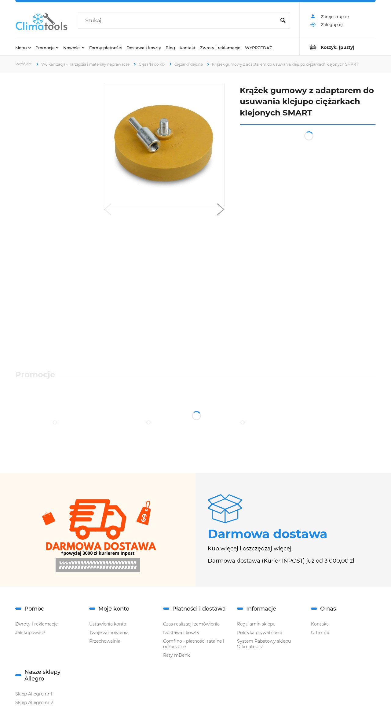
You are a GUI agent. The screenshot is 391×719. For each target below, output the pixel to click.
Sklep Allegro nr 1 (33, 694)
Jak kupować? (30, 632)
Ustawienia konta (107, 624)
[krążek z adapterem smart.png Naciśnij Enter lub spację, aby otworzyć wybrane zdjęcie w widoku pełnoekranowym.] (164, 145)
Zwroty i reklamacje (36, 624)
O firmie (320, 632)
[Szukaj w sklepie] (178, 20)
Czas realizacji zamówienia (191, 624)
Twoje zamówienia (109, 632)
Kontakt (319, 624)
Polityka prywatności (259, 632)
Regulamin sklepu (256, 624)
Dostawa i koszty (181, 632)
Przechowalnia (104, 641)
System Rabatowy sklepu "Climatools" (264, 643)
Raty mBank (176, 655)
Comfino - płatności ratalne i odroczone (193, 643)
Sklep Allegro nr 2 (34, 702)
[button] (107, 210)
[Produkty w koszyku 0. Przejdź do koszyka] (338, 47)
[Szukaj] (283, 21)
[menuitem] (23, 47)
